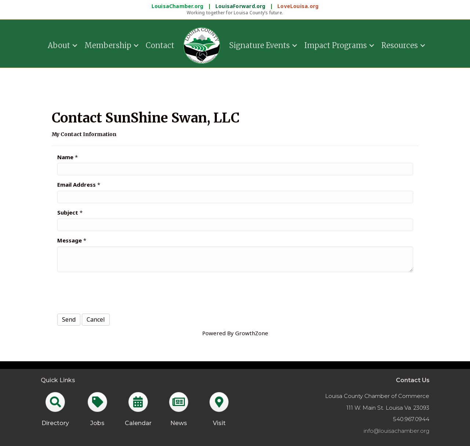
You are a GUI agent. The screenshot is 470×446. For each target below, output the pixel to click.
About (59, 45)
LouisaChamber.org (178, 6)
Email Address (76, 184)
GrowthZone (251, 333)
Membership (107, 45)
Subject (67, 212)
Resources (399, 45)
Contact (160, 45)
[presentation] (113, 292)
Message (69, 240)
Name (65, 157)
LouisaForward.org (241, 6)
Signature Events (259, 45)
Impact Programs (335, 45)
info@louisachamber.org (396, 430)
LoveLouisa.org (297, 6)
